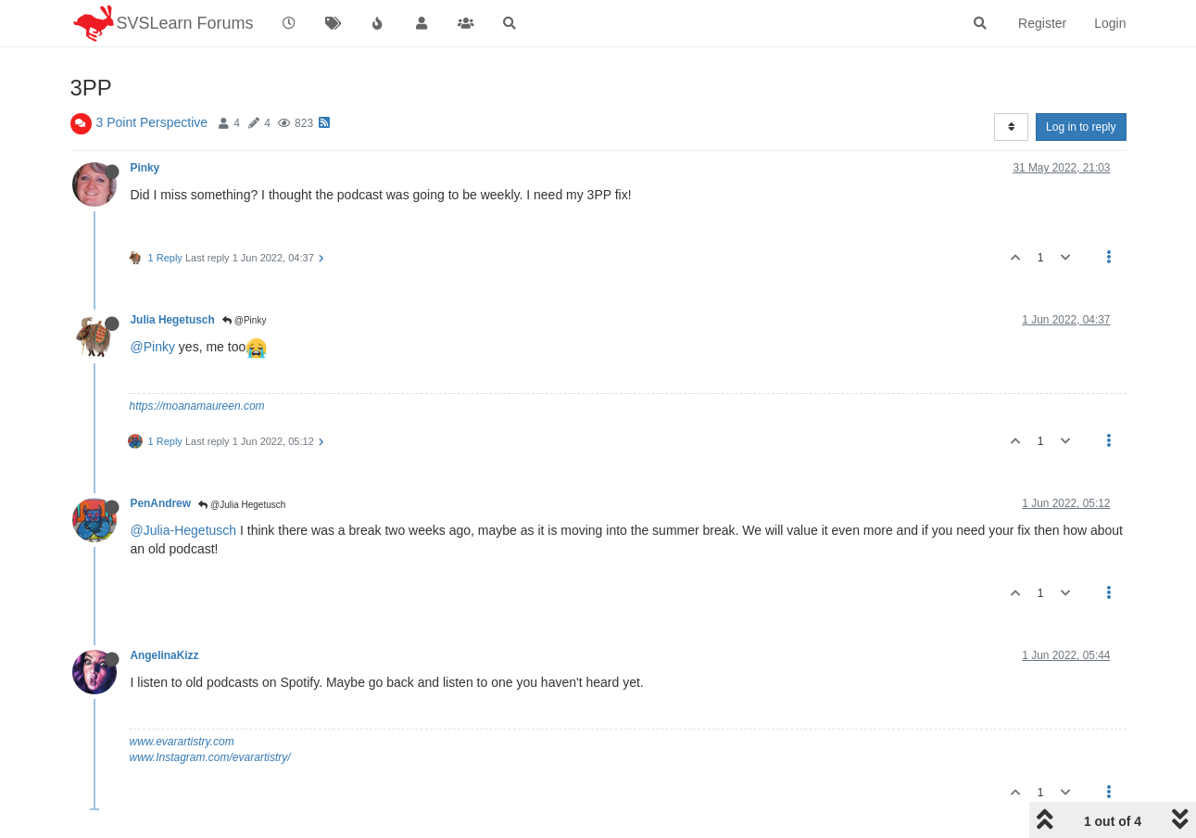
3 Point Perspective (152, 122)
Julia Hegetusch (173, 319)
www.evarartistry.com (182, 741)
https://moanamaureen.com (197, 406)
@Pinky (244, 320)
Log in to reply (1080, 127)
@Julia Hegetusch (241, 505)
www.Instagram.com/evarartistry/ (210, 757)
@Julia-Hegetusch (184, 530)
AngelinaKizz (165, 655)
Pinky (145, 167)
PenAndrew (161, 503)
